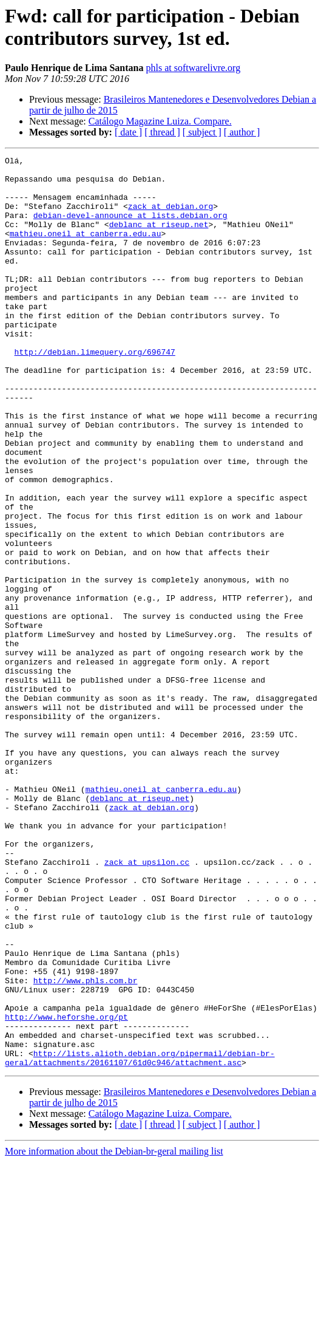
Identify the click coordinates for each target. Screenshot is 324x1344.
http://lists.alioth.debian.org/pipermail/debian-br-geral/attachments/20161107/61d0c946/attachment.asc (140, 1239)
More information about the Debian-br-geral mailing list (114, 1333)
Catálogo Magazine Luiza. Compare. (160, 121)
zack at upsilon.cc (146, 1003)
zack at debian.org (170, 216)
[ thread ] (162, 132)
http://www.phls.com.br (85, 1146)
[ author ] (242, 132)
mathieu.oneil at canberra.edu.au (85, 249)
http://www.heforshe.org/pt (66, 1189)
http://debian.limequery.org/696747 (95, 391)
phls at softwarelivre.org (193, 68)
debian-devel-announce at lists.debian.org (130, 227)
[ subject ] (202, 132)
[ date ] (128, 132)
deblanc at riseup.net (159, 238)
